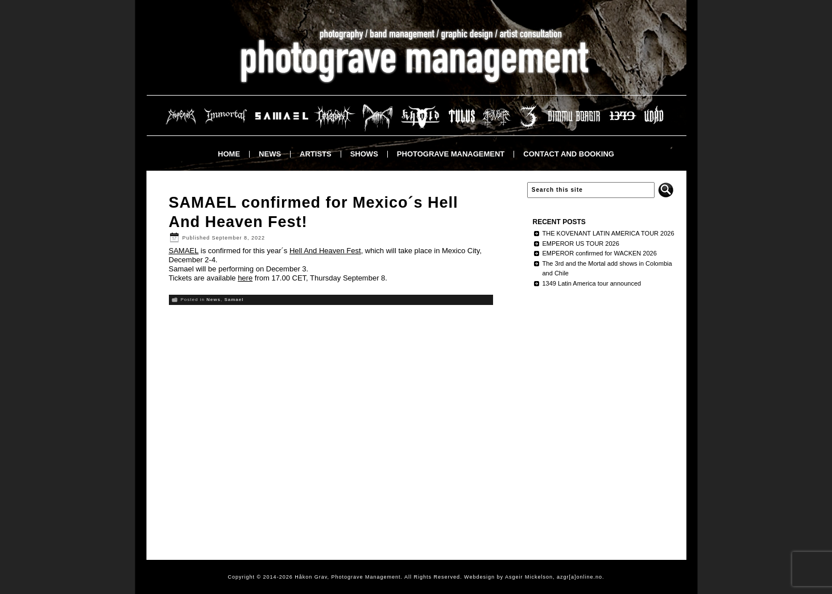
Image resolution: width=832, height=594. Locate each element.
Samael (233, 299)
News (270, 154)
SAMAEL (184, 250)
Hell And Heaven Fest (325, 250)
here (245, 278)
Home (229, 154)
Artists (316, 154)
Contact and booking (568, 154)
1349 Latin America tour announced (592, 283)
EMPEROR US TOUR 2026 (581, 243)
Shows (364, 154)
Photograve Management (450, 154)
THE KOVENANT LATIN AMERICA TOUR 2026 (608, 233)
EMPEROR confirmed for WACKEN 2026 (600, 253)
